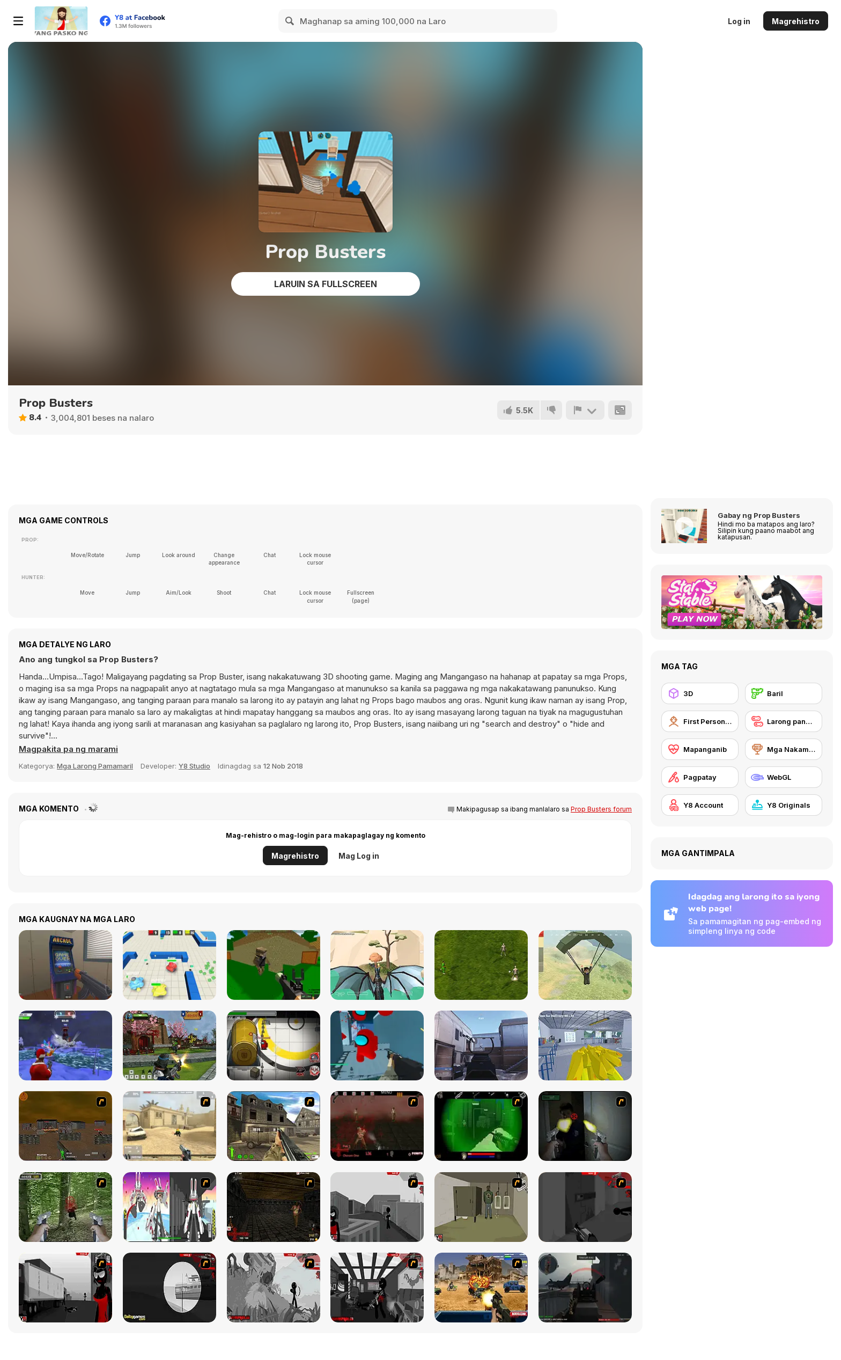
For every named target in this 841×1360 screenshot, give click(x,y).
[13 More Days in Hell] (273, 1207)
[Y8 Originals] (783, 805)
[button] (68, 749)
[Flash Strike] (169, 1126)
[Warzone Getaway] (481, 1287)
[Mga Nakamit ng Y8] (783, 749)
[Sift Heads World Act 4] (169, 1287)
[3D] (700, 693)
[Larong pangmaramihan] (783, 721)
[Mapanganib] (700, 749)
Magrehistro (796, 21)
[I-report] (585, 410)
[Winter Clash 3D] (65, 1045)
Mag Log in (358, 855)
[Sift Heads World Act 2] (585, 1207)
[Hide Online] (65, 965)
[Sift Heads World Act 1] (377, 1207)
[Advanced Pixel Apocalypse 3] (273, 965)
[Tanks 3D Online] (169, 965)
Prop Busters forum (601, 809)
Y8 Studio (194, 766)
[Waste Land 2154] (65, 1126)
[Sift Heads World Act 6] (377, 1287)
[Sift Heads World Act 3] (65, 1287)
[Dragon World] (377, 965)
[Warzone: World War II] (273, 1126)
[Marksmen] (481, 1126)
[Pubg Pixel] (585, 965)
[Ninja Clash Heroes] (169, 1045)
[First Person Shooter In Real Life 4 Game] (65, 1207)
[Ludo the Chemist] (585, 1045)
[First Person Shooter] (700, 721)
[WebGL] (783, 777)
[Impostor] (273, 1045)
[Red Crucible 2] (585, 1287)
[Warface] (481, 1207)
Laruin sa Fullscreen (325, 284)
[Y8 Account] (700, 805)
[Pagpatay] (700, 777)
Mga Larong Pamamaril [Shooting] (95, 766)
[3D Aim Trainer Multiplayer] (481, 1045)
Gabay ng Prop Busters (759, 515)
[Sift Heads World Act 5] (273, 1287)
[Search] (290, 21)
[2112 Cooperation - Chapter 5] (169, 1207)
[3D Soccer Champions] (481, 965)
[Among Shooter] (377, 1045)
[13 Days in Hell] (377, 1126)
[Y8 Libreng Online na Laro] (61, 21)
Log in (739, 21)
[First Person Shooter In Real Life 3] (585, 1126)
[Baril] (783, 693)
